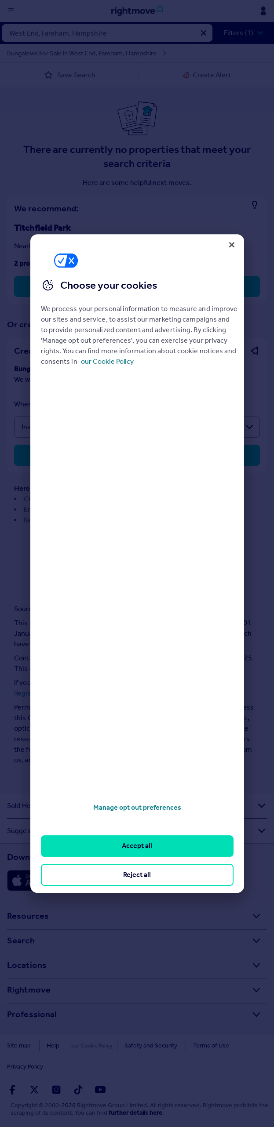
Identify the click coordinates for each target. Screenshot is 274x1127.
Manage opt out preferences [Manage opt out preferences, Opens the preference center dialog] (137, 807)
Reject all (137, 874)
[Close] (231, 244)
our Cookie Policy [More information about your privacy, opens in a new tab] (107, 361)
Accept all (137, 846)
